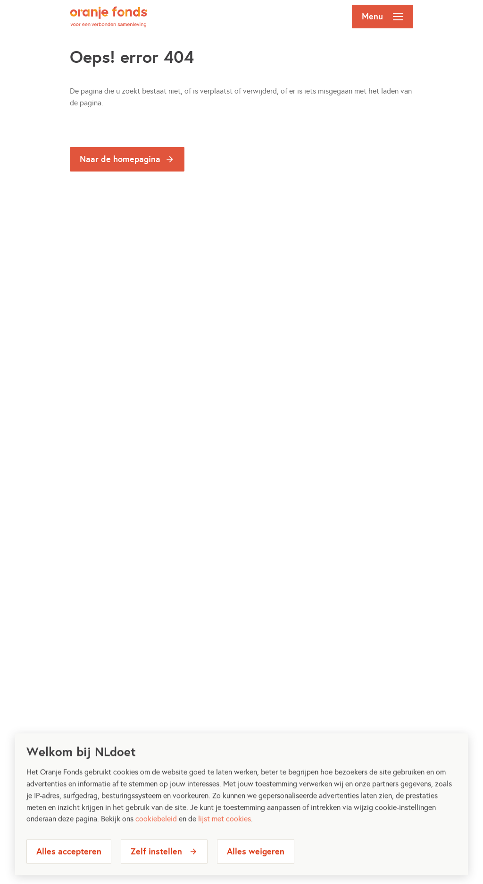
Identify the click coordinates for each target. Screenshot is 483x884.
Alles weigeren (255, 864)
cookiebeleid (156, 832)
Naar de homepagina (120, 159)
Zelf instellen (156, 864)
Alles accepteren (68, 864)
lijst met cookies (224, 832)
